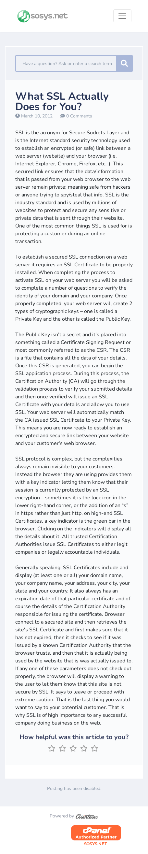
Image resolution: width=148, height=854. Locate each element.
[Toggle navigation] (122, 15)
